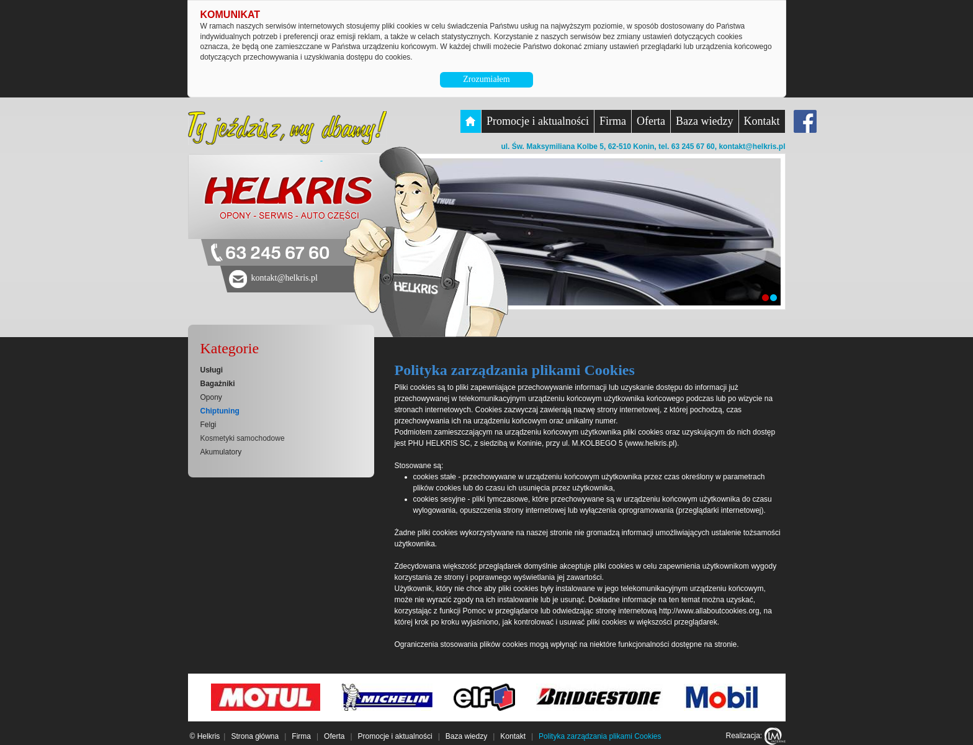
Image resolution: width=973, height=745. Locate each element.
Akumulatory (221, 452)
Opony (211, 397)
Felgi (208, 424)
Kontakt (762, 121)
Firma (612, 121)
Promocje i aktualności (537, 121)
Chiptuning (220, 411)
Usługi (211, 370)
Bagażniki (217, 383)
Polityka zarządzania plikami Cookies (600, 736)
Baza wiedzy (704, 121)
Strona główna (255, 736)
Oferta (651, 121)
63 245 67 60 (277, 253)
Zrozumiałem (486, 79)
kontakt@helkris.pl (752, 146)
